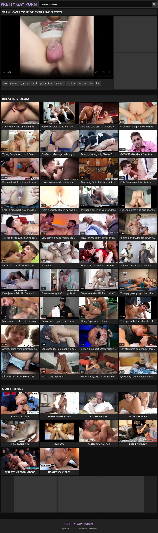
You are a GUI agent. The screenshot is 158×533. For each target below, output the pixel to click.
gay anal (60, 83)
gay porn (25, 83)
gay (5, 83)
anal (35, 83)
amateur (71, 83)
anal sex (82, 83)
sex (91, 83)
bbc (98, 83)
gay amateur (46, 83)
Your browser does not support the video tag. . (57, 47)
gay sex (13, 83)
